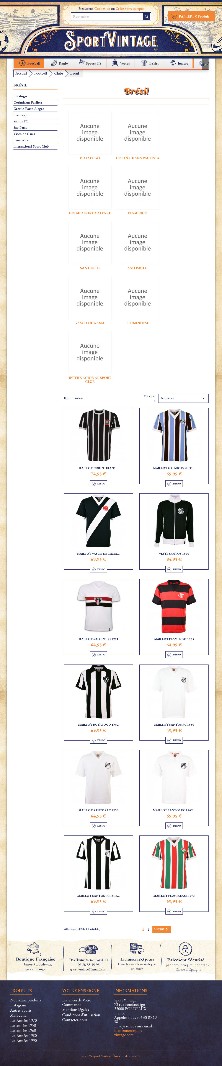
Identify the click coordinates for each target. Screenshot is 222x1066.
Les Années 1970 (23, 1020)
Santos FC (20, 121)
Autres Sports (20, 1010)
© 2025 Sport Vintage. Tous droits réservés (111, 1056)
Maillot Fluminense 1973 (174, 896)
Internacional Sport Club (31, 146)
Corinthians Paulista (27, 102)
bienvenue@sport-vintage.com (128, 1032)
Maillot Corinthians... (98, 468)
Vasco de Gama (24, 134)
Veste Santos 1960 (174, 554)
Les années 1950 (23, 1025)
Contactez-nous (74, 1019)
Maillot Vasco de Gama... (98, 554)
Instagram (18, 1005)
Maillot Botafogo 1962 (98, 724)
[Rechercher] (107, 16)
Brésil (20, 85)
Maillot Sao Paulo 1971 (98, 639)
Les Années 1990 (23, 1040)
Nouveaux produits (25, 1000)
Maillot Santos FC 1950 (174, 724)
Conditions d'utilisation (81, 1014)
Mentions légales (75, 1009)
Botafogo (20, 96)
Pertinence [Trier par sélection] (183, 398)
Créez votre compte (130, 8)
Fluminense (21, 140)
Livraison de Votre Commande (76, 1002)
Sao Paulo (20, 127)
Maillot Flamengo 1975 (174, 639)
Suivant (161, 929)
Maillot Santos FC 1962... (174, 810)
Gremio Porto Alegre (28, 109)
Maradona (18, 1015)
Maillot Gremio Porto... (174, 468)
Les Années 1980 (23, 1035)
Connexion (102, 8)
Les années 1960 (23, 1030)
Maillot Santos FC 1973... (98, 896)
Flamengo (20, 115)
